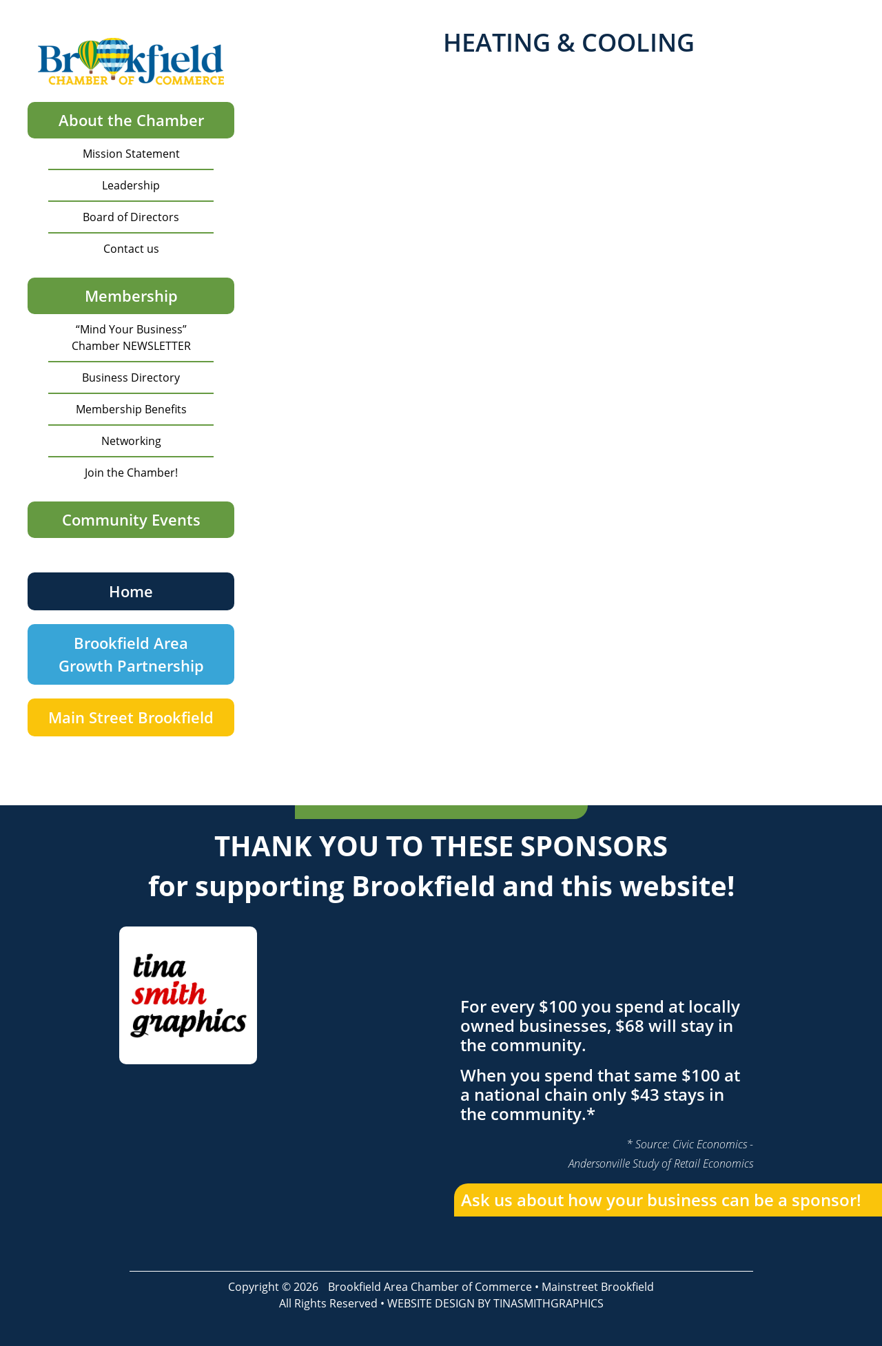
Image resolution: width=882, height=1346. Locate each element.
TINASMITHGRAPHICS (548, 1303)
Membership (131, 295)
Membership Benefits (131, 409)
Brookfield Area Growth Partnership (131, 654)
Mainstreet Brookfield (598, 1286)
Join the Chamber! (131, 472)
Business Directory (131, 377)
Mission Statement (131, 153)
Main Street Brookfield (131, 717)
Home (131, 591)
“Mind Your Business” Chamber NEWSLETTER (131, 337)
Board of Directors (131, 217)
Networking (131, 440)
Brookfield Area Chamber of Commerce (430, 1286)
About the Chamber (131, 120)
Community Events (131, 519)
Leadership (131, 185)
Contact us (131, 248)
